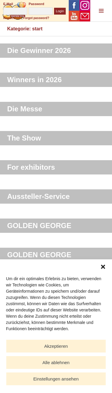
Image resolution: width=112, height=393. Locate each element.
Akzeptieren (56, 346)
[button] (103, 267)
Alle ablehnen (56, 362)
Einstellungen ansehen (56, 378)
